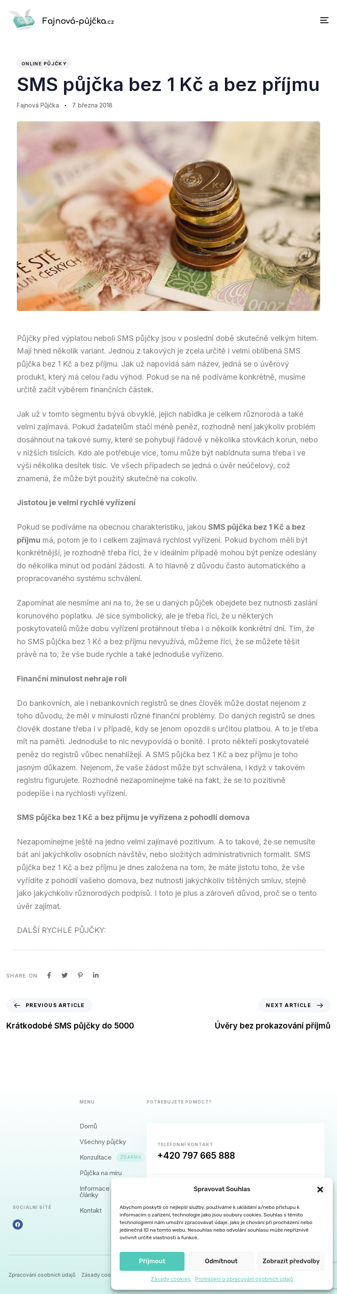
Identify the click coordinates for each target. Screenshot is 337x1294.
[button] (320, 1189)
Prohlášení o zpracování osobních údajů (244, 1279)
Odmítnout (221, 1261)
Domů (88, 1126)
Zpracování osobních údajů (41, 1275)
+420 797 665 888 (196, 1155)
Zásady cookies (171, 1279)
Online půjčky (44, 64)
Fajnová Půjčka (38, 105)
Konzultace (105, 1157)
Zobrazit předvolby (291, 1261)
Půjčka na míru (101, 1173)
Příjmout (152, 1261)
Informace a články (97, 1191)
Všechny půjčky (103, 1142)
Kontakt (91, 1210)
